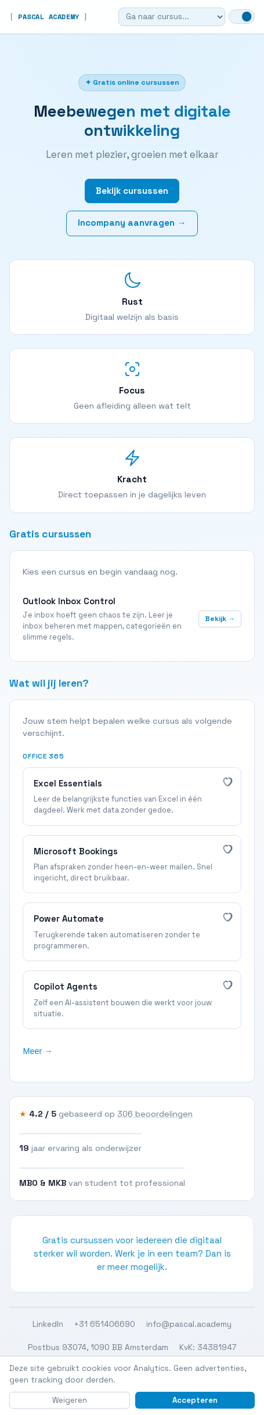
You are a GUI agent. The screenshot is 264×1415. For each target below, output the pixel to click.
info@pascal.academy (189, 1325)
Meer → (37, 1051)
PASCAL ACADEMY (48, 17)
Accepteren (195, 1400)
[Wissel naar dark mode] (242, 16)
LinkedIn (47, 1325)
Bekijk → (220, 618)
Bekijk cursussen (132, 190)
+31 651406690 (104, 1325)
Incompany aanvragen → (132, 223)
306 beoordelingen (155, 1114)
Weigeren (69, 1400)
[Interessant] (227, 781)
